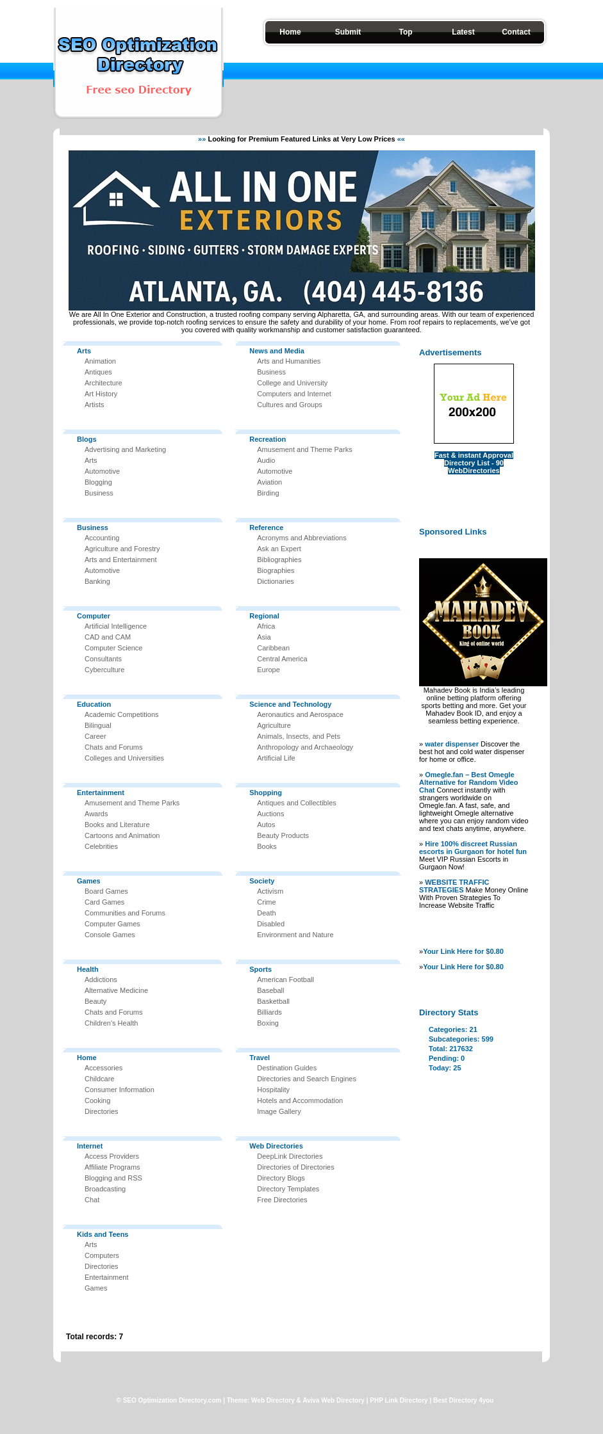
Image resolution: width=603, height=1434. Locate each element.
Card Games (104, 902)
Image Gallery (279, 1111)
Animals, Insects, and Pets (298, 736)
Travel (259, 1057)
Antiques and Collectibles (296, 803)
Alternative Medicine (116, 990)
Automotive (102, 471)
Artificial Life (276, 758)
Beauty (95, 1001)
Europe (268, 669)
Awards (96, 814)
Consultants (103, 659)
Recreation (267, 439)
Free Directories (282, 1200)
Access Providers (112, 1156)
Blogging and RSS (113, 1178)
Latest (463, 32)
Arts (84, 351)
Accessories (103, 1068)
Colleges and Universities (124, 758)
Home (290, 32)
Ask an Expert (279, 548)
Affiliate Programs (112, 1167)
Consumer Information (119, 1089)
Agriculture (274, 725)
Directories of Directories (295, 1167)
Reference (266, 527)
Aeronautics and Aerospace (300, 714)
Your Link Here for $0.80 (463, 951)
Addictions (101, 979)
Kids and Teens (102, 1234)
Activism (270, 891)
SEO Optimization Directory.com (172, 1400)
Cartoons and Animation (122, 835)
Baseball (270, 990)
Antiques (98, 372)
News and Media (276, 351)
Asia (263, 637)
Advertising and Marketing (125, 449)
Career (95, 736)
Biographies (275, 570)
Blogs (87, 439)
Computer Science (114, 648)
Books (267, 846)
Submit (348, 32)
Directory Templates (288, 1189)
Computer (93, 616)
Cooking (97, 1100)
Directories (102, 1111)
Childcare (99, 1079)
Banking (97, 581)
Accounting (102, 538)
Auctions (270, 814)
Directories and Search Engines (306, 1079)
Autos (266, 824)
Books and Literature (117, 824)
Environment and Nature (295, 935)
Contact (516, 32)
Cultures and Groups (289, 404)
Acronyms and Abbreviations (301, 538)
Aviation (269, 482)
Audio (266, 460)
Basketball (273, 1001)
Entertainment (100, 792)
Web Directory (273, 1400)
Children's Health (111, 1023)
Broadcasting (105, 1189)
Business (99, 493)
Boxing (268, 1023)
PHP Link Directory (398, 1400)
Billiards (269, 1012)
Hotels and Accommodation (300, 1100)
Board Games (106, 891)
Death (266, 913)
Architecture (103, 383)
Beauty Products (283, 835)
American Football (285, 979)
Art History (101, 394)
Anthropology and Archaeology (305, 747)
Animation (100, 361)
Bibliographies (279, 559)
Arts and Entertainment (121, 559)
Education (94, 704)
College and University (292, 383)
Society (261, 881)
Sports (260, 969)
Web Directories (276, 1146)
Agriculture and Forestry (122, 548)
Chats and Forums (113, 747)
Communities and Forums (125, 913)
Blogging (98, 482)
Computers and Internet (294, 394)
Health (88, 969)
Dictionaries (275, 581)
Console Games (110, 935)
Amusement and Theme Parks (132, 803)
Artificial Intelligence (116, 626)
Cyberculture (104, 669)
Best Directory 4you (463, 1400)
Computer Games (112, 924)
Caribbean (273, 648)
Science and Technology (290, 704)
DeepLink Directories (289, 1156)
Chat (92, 1200)
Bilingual (98, 725)
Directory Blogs (281, 1178)
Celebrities (101, 846)
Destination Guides (287, 1068)
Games (89, 881)
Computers (102, 1255)
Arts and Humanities (288, 361)
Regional (264, 616)
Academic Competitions (122, 714)
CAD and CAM (108, 637)
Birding (268, 493)
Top (405, 32)
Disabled (271, 924)
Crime (266, 902)
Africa (266, 626)
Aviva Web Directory (333, 1400)
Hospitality (273, 1089)
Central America (282, 659)
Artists (94, 404)
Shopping (265, 792)
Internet (90, 1146)
